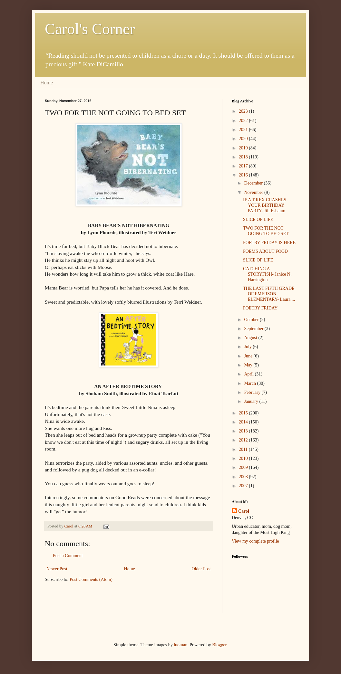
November (254, 192)
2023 (244, 111)
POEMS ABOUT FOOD (265, 251)
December (254, 183)
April (249, 374)
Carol (243, 511)
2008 (244, 476)
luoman (180, 644)
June (248, 356)
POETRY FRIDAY (260, 308)
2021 (244, 129)
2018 (244, 157)
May (248, 365)
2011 (244, 449)
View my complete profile (255, 541)
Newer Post (56, 568)
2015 (244, 413)
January (251, 401)
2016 (244, 175)
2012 (244, 440)
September (254, 328)
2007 (244, 485)
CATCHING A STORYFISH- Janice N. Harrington (267, 274)
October (252, 319)
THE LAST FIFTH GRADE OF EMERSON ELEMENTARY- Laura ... (269, 294)
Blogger (219, 644)
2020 (244, 138)
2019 (244, 148)
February (252, 392)
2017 (244, 166)
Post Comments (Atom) (91, 579)
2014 (244, 422)
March (250, 383)
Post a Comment (68, 555)
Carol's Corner (90, 28)
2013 (244, 431)
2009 (244, 467)
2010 (244, 458)
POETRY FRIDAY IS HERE (269, 242)
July (248, 346)
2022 (244, 120)
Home (46, 82)
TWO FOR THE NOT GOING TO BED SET (266, 231)
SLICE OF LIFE (258, 219)
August (251, 337)
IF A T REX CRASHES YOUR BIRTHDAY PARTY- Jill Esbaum (264, 205)
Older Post (201, 568)
